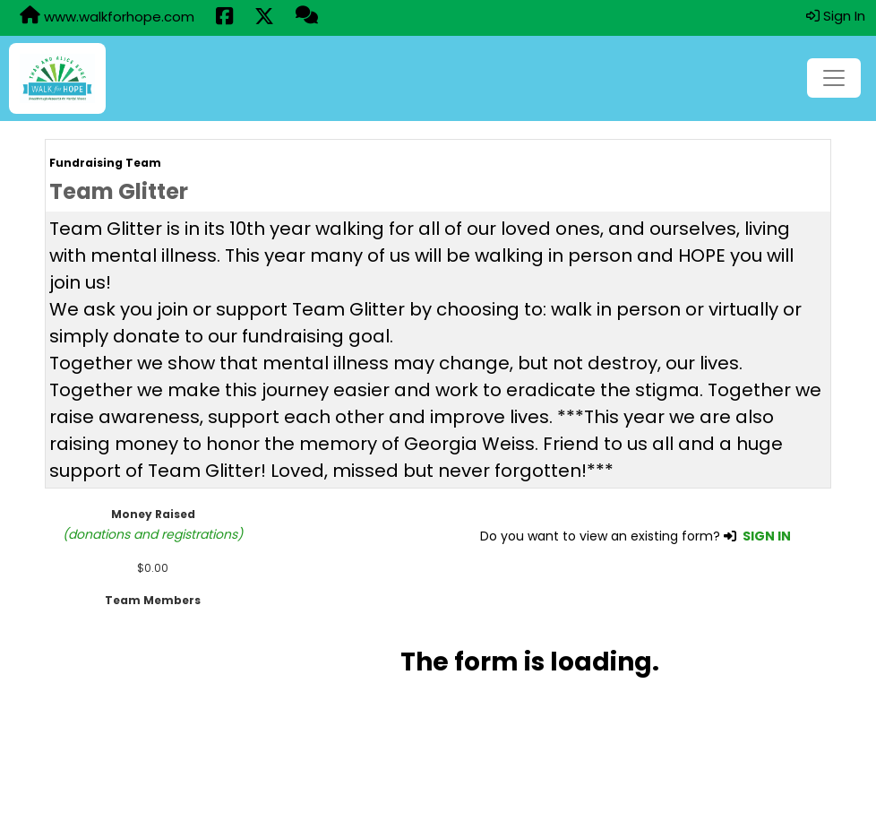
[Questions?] (307, 17)
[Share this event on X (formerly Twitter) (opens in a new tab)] (264, 18)
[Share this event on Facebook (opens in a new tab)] (224, 18)
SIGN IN (767, 536)
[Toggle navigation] (834, 78)
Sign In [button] (835, 15)
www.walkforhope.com (107, 16)
